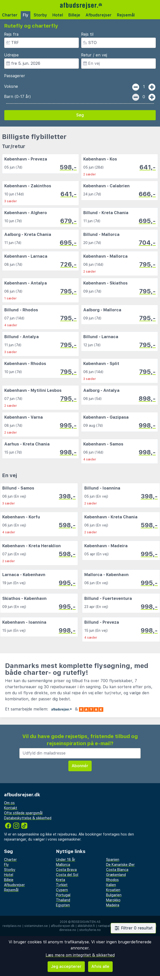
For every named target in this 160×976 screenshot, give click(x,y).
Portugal (63, 895)
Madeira (112, 905)
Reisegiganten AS (86, 922)
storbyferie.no (90, 930)
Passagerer (14, 75)
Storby (40, 15)
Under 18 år (65, 860)
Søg (80, 115)
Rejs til (87, 34)
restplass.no (12, 926)
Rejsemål (126, 15)
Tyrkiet (62, 885)
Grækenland (116, 875)
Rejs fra (11, 34)
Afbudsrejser (99, 15)
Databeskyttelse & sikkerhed (27, 818)
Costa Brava (66, 870)
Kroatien (113, 890)
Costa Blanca (117, 870)
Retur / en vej (94, 55)
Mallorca (63, 865)
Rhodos (112, 880)
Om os (9, 803)
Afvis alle (100, 966)
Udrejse (11, 55)
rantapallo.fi (106, 926)
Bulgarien (114, 895)
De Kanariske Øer (120, 865)
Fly (25, 15)
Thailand (63, 900)
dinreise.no (67, 930)
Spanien (112, 860)
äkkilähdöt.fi (86, 926)
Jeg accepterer (66, 966)
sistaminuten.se (36, 926)
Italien (111, 885)
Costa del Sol (67, 875)
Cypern (62, 890)
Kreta (60, 880)
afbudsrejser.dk (62, 926)
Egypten (63, 905)
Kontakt (10, 808)
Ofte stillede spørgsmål (23, 813)
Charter (9, 15)
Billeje (74, 15)
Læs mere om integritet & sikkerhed (80, 955)
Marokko (113, 900)
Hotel (57, 15)
